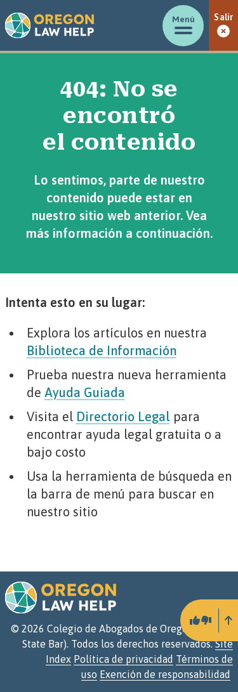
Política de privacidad (123, 659)
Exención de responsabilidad (165, 674)
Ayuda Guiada (84, 392)
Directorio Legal (123, 416)
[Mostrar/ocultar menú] (183, 25)
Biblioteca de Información (101, 350)
